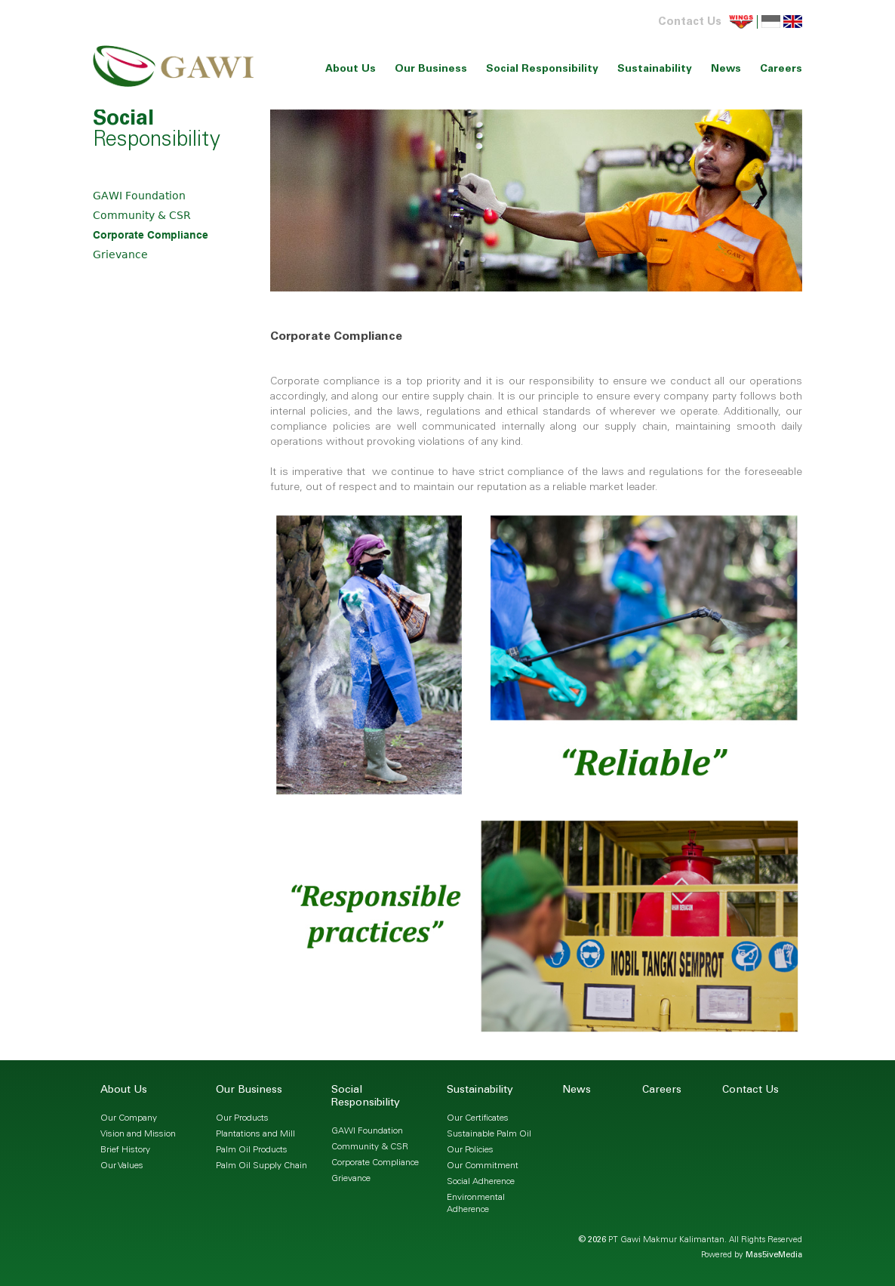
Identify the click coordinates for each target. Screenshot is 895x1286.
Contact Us (689, 22)
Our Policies (470, 1150)
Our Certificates (478, 1118)
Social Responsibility (542, 69)
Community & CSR (142, 215)
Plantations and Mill (255, 1134)
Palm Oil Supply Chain (261, 1165)
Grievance (120, 254)
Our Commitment (482, 1165)
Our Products (242, 1118)
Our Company (128, 1118)
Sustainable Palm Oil (489, 1134)
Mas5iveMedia (774, 1255)
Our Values (121, 1165)
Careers (781, 69)
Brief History (125, 1150)
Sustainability (654, 69)
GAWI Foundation (139, 196)
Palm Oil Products (252, 1150)
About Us (350, 69)
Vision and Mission (138, 1134)
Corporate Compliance (150, 235)
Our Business (431, 69)
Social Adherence (481, 1181)
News (726, 69)
